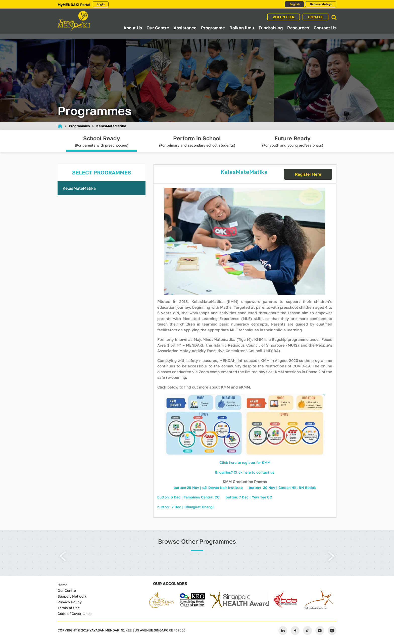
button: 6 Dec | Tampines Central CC (189, 497)
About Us (132, 27)
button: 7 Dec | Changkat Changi (185, 507)
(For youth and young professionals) (292, 143)
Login (101, 4)
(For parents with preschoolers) (101, 143)
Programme (213, 27)
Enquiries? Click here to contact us (244, 472)
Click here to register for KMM (244, 462)
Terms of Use (69, 608)
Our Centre (157, 27)
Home (62, 585)
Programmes (79, 126)
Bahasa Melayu (320, 4)
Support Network (72, 596)
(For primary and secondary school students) (197, 143)
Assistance (185, 27)
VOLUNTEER (283, 17)
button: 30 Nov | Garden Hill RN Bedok (282, 487)
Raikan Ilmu (241, 27)
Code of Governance (74, 613)
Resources (298, 27)
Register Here (308, 174)
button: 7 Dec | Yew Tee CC (249, 497)
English (294, 4)
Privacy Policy (70, 602)
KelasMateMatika (111, 126)
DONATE (315, 17)
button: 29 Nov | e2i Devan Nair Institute (208, 487)
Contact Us (325, 27)
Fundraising (271, 27)
